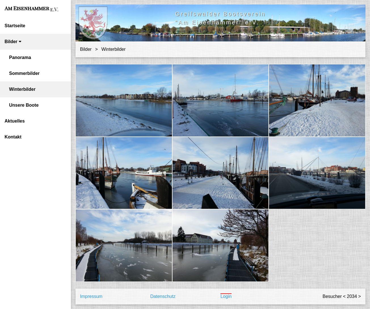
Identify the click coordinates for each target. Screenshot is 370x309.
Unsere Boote (24, 105)
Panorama (20, 57)
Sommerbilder (24, 73)
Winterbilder (22, 89)
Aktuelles (15, 121)
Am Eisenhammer (31, 9)
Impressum (91, 296)
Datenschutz (162, 296)
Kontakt (13, 136)
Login (226, 296)
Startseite (15, 25)
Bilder (13, 41)
